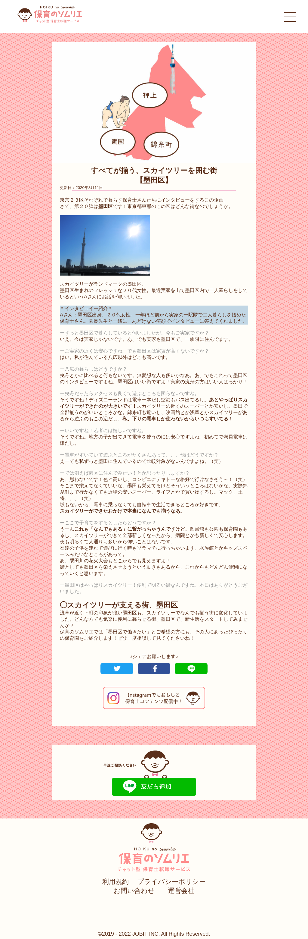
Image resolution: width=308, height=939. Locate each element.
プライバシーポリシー (171, 881)
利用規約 (115, 881)
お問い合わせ (134, 890)
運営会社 (181, 890)
